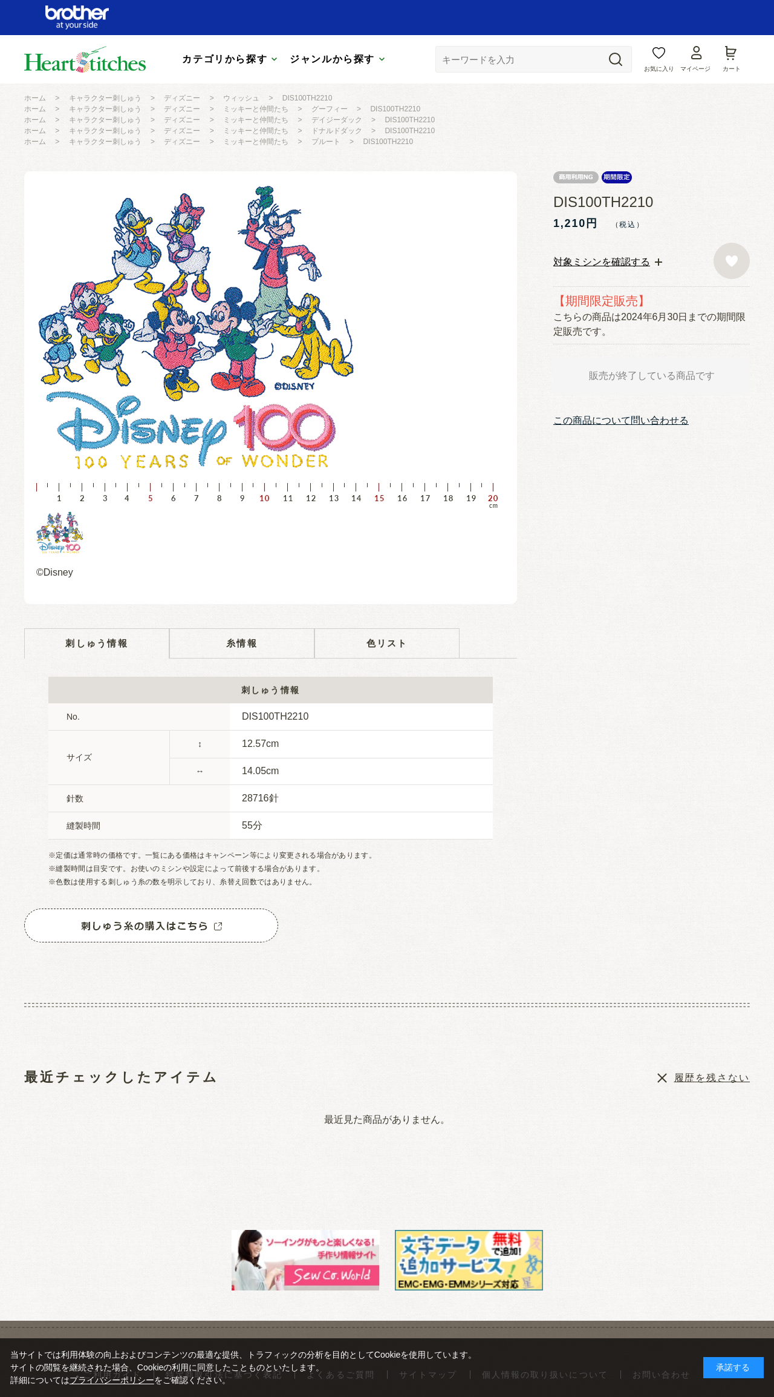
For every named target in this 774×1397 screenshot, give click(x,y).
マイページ (695, 68)
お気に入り (659, 68)
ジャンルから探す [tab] (332, 59)
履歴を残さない (712, 1078)
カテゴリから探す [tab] (224, 59)
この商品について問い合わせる (621, 420)
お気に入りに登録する (732, 261)
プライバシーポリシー (112, 1380)
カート (732, 68)
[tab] (607, 262)
